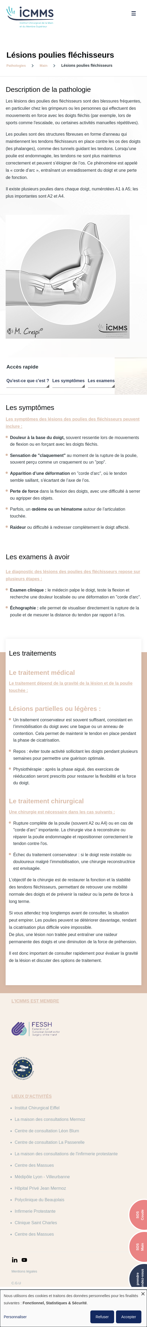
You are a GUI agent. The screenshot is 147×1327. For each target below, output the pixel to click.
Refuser (102, 1317)
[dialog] (73, 1308)
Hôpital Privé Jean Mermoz (43, 1163)
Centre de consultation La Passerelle (53, 1117)
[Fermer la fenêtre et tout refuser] (143, 1293)
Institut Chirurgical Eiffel (40, 1083)
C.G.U (19, 1258)
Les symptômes (68, 381)
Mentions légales (27, 1246)
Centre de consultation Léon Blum (50, 1105)
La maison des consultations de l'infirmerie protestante (69, 1128)
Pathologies (16, 66)
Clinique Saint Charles (39, 1197)
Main (43, 66)
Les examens (101, 381)
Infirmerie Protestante (38, 1186)
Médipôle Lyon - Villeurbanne (45, 1151)
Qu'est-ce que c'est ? (27, 381)
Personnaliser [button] (15, 1317)
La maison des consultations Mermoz (53, 1094)
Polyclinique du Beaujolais (43, 1174)
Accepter (128, 1317)
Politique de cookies (30, 1281)
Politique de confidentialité (35, 1270)
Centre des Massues (37, 1140)
